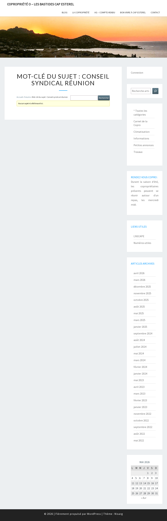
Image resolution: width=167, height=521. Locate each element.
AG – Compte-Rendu (104, 12)
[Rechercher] (155, 91)
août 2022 (139, 433)
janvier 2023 (140, 407)
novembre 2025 (142, 293)
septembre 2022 (143, 427)
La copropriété (80, 12)
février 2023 (140, 400)
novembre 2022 (142, 413)
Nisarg (118, 513)
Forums (27, 97)
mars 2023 (139, 393)
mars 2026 (139, 279)
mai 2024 (139, 353)
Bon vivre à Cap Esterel (133, 12)
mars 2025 (139, 320)
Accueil (20, 97)
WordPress (94, 513)
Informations (141, 138)
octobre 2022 (141, 420)
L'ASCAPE (139, 236)
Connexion (137, 72)
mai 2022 (139, 440)
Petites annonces (144, 145)
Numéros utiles (142, 243)
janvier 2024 (140, 373)
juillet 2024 (140, 346)
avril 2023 (139, 386)
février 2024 (140, 366)
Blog (64, 12)
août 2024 (139, 340)
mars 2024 (139, 360)
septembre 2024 (143, 333)
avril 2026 (139, 273)
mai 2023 (139, 380)
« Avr (143, 498)
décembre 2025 (142, 286)
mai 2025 (139, 313)
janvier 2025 (140, 326)
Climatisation (142, 131)
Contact (155, 12)
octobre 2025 (141, 299)
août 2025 (139, 306)
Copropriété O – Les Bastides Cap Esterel (40, 4)
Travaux (138, 152)
